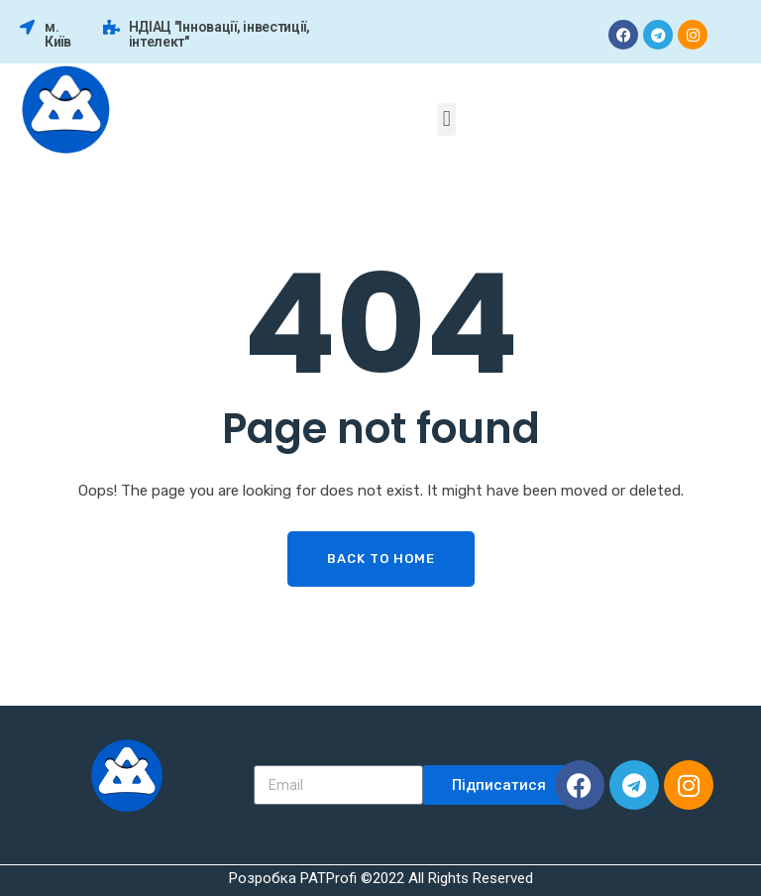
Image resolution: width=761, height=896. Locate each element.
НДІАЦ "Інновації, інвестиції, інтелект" (219, 34)
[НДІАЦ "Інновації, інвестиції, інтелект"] (111, 27)
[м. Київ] (27, 27)
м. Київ (58, 34)
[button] (446, 119)
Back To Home (381, 558)
